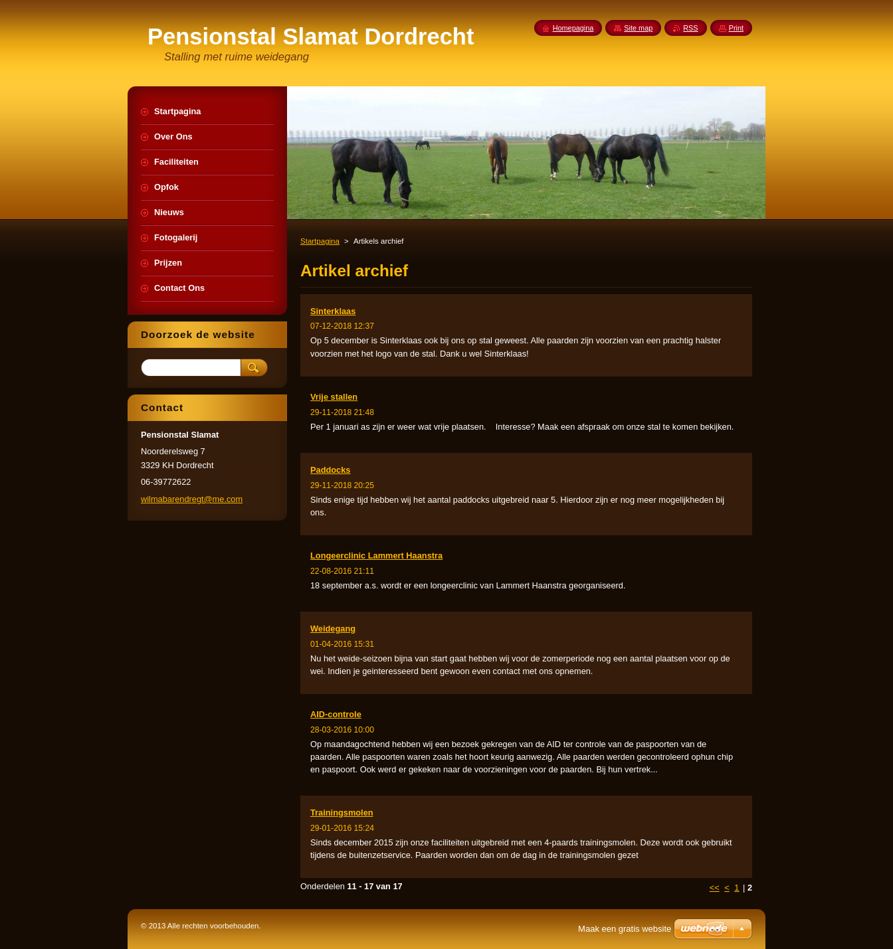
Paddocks (330, 470)
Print (736, 28)
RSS (690, 28)
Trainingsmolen (341, 813)
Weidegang (332, 629)
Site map (638, 28)
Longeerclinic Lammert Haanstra (376, 556)
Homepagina (573, 28)
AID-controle (335, 714)
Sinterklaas (332, 311)
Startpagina (320, 241)
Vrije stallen (333, 397)
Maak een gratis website (624, 929)
